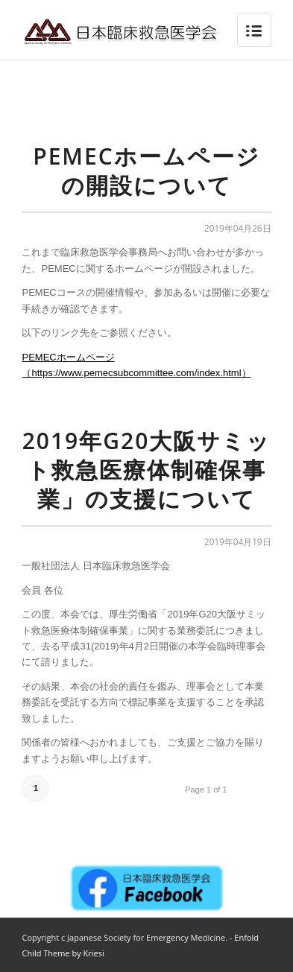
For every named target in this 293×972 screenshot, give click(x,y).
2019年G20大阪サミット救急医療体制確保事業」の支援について (146, 469)
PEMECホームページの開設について (146, 170)
